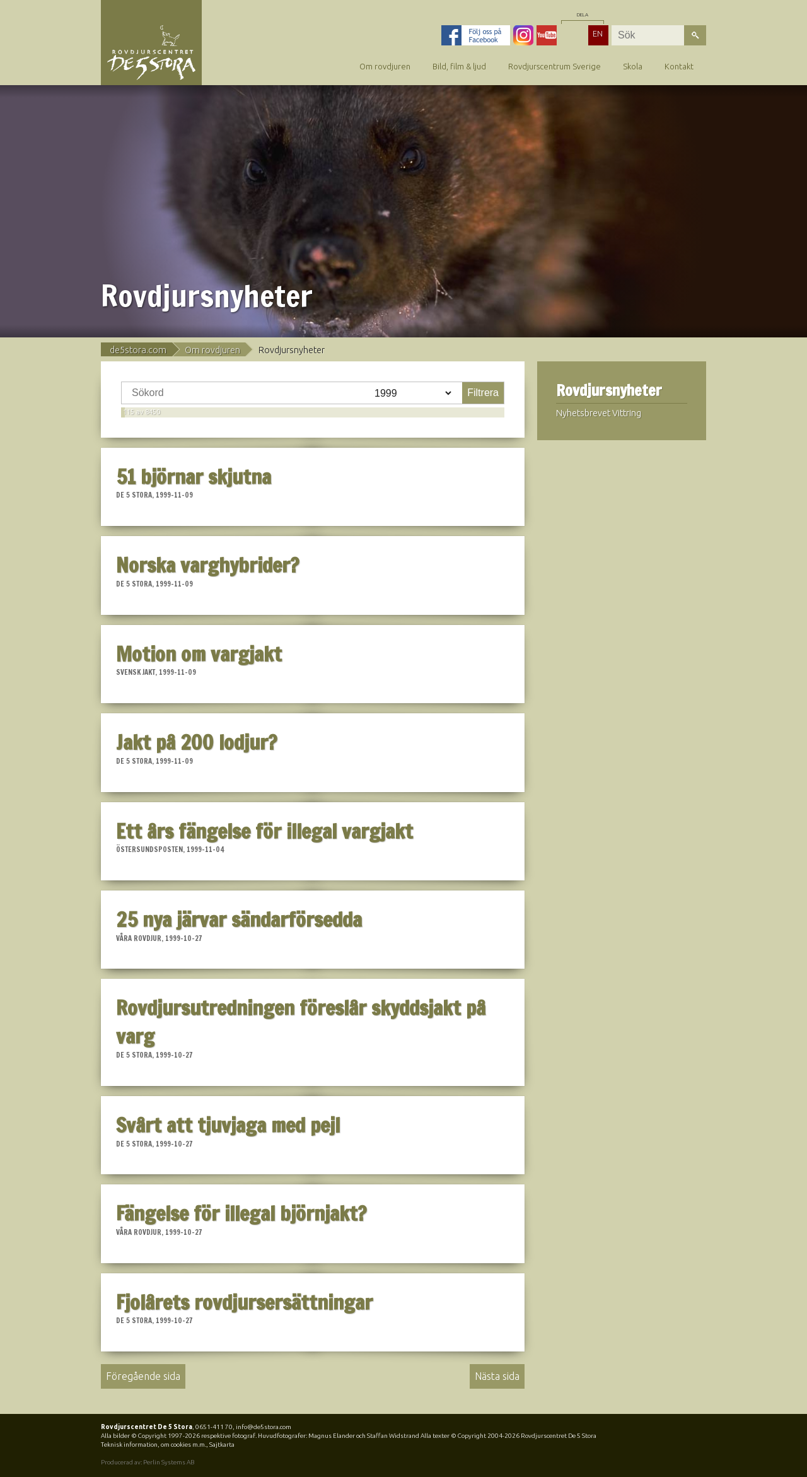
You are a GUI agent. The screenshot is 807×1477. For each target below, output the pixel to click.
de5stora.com (138, 350)
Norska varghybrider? (207, 565)
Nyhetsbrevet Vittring (598, 413)
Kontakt (679, 66)
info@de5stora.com (263, 1426)
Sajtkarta (222, 1444)
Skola (632, 66)
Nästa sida (497, 1376)
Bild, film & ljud (459, 66)
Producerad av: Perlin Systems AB (147, 1462)
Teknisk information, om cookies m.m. (153, 1444)
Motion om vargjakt (199, 653)
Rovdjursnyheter (609, 390)
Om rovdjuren (384, 66)
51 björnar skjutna (193, 476)
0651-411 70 (214, 1426)
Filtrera (483, 392)
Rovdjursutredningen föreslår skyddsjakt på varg (300, 1022)
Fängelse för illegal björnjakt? (241, 1213)
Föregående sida (143, 1376)
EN (598, 33)
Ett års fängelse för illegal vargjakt (264, 831)
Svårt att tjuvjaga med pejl (228, 1125)
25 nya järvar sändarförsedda (239, 919)
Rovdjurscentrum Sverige (554, 66)
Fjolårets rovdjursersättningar (244, 1302)
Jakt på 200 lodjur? (196, 742)
